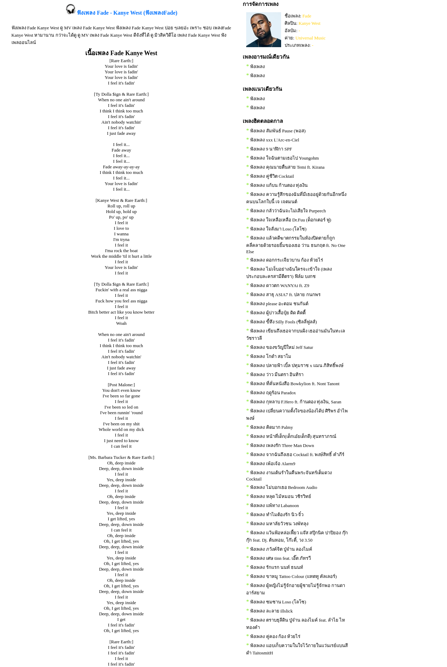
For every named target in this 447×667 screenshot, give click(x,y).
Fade (306, 16)
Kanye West (310, 23)
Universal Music (310, 38)
